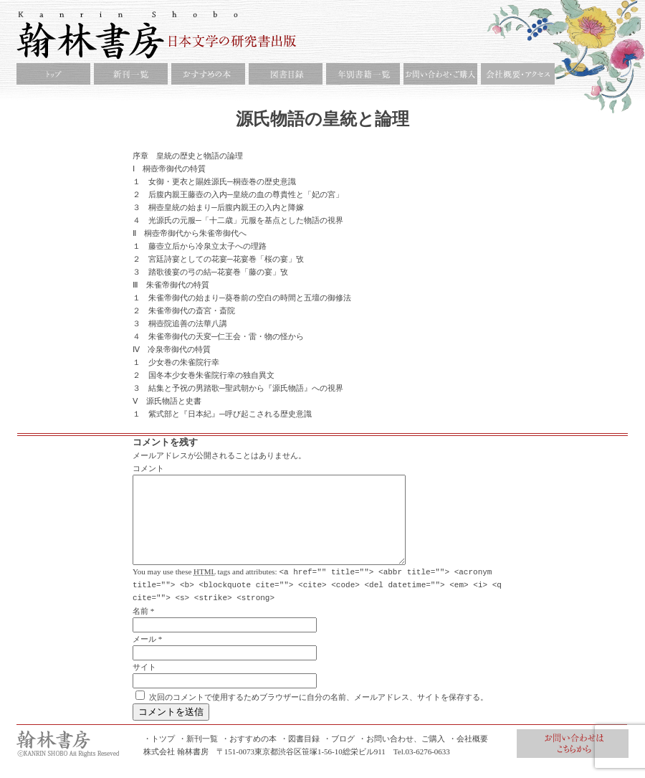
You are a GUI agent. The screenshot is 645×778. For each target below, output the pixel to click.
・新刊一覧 (198, 755)
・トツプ (159, 755)
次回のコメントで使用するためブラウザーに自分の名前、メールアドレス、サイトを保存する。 (318, 713)
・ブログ (339, 755)
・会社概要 (468, 755)
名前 (140, 627)
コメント (148, 468)
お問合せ (573, 760)
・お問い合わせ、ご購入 (401, 755)
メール (144, 655)
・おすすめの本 (249, 755)
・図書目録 (300, 755)
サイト (144, 683)
